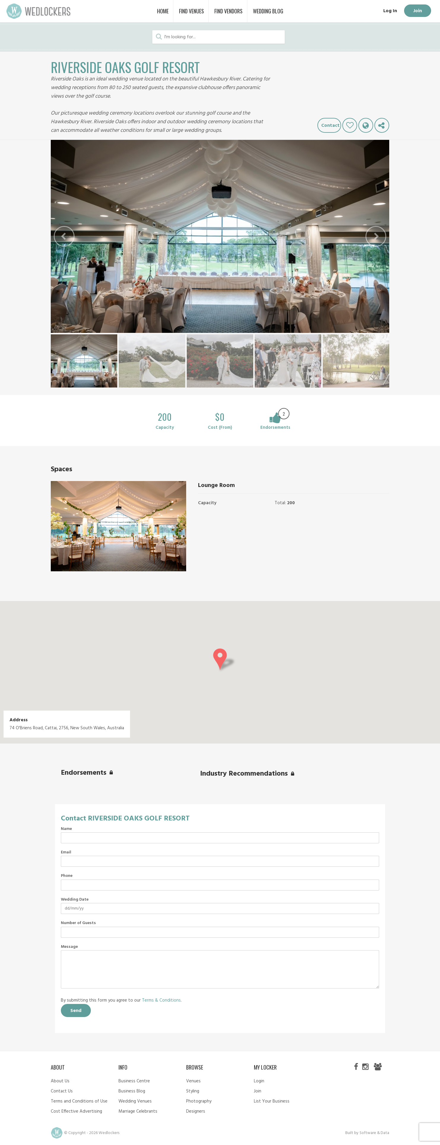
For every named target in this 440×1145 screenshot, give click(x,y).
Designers (195, 1111)
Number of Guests (78, 923)
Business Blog (131, 1091)
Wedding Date (74, 899)
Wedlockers (38, 11)
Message (69, 947)
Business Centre (134, 1081)
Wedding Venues (135, 1101)
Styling (192, 1091)
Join (417, 11)
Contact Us (62, 1091)
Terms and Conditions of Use (79, 1101)
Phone (66, 876)
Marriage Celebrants (137, 1111)
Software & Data (374, 1133)
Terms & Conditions (161, 1000)
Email (66, 852)
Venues (193, 1081)
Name (66, 829)
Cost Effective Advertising (76, 1111)
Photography (198, 1101)
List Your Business (271, 1101)
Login (259, 1081)
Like (349, 125)
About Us (60, 1081)
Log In (389, 11)
